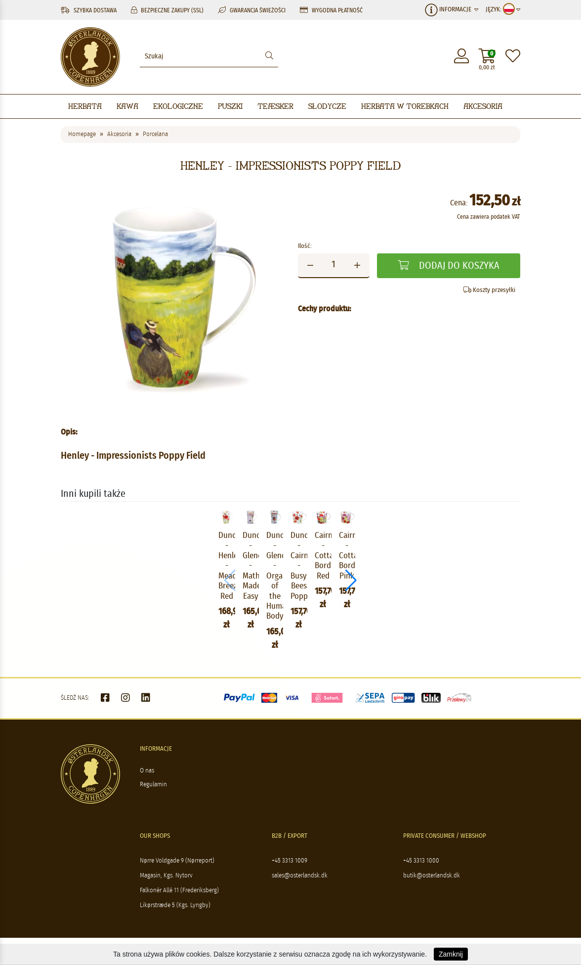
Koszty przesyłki (489, 290)
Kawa (127, 106)
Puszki (230, 106)
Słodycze (327, 106)
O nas (147, 783)
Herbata (85, 106)
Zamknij (451, 954)
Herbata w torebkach (405, 106)
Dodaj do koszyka (448, 265)
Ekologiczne (178, 106)
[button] (516, 587)
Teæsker (275, 106)
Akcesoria (482, 106)
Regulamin (153, 797)
